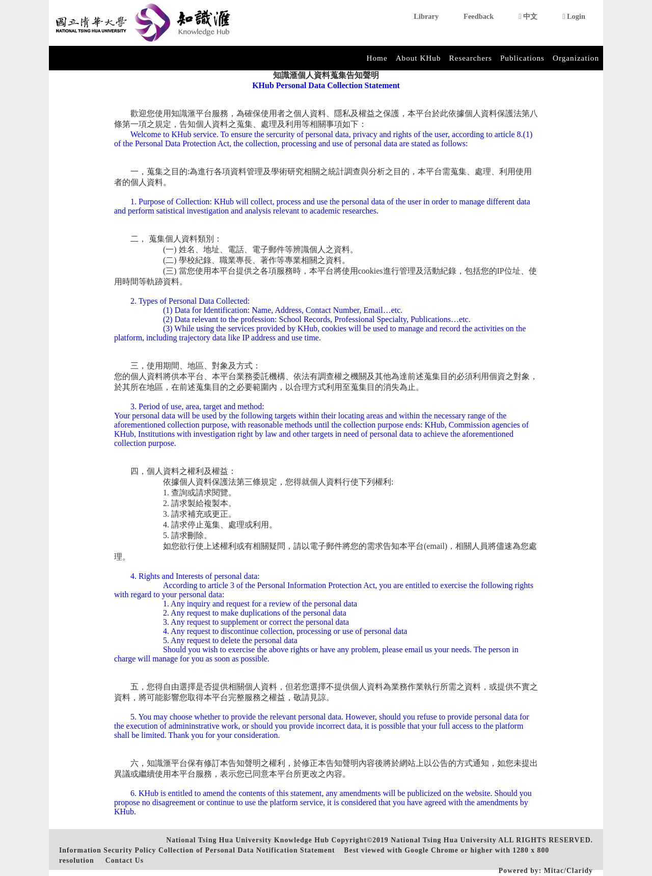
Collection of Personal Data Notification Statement (246, 850)
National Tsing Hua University (443, 840)
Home (377, 58)
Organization (576, 58)
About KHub (418, 58)
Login (573, 16)
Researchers (470, 58)
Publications (522, 58)
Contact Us (124, 860)
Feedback (479, 16)
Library (426, 16)
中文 (528, 16)
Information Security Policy (107, 850)
